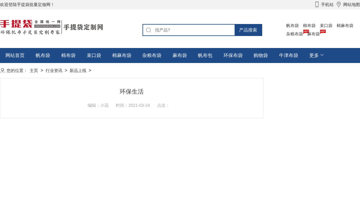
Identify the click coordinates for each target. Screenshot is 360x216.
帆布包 (205, 55)
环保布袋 (233, 55)
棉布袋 (309, 25)
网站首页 (15, 55)
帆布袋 (292, 25)
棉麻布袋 (345, 25)
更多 (314, 55)
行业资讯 (54, 70)
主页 (34, 70)
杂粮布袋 (294, 34)
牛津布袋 (288, 55)
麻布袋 (313, 34)
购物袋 (261, 55)
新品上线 (78, 70)
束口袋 (326, 25)
